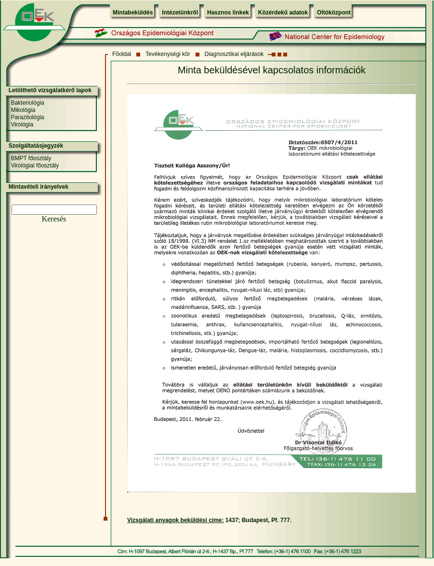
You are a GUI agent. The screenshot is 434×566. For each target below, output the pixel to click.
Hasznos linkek (228, 12)
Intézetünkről (180, 12)
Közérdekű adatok (283, 12)
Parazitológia (27, 117)
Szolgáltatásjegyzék (36, 145)
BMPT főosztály (31, 158)
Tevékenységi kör (167, 54)
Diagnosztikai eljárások (234, 54)
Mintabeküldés (133, 12)
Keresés (54, 219)
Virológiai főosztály (35, 165)
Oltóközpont (334, 12)
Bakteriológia (27, 102)
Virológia (22, 124)
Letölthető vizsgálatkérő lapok (50, 90)
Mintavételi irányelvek (38, 186)
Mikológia (23, 110)
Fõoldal (121, 54)
